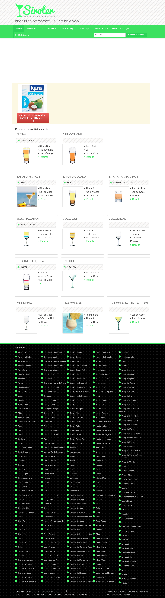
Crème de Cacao (25, 564)
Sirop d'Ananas (128, 370)
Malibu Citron (101, 366)
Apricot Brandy (24, 387)
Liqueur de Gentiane (78, 543)
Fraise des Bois (50, 473)
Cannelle (22, 469)
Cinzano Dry (23, 525)
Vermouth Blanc (128, 548)
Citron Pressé (24, 530)
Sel (123, 361)
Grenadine (48, 517)
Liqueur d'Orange (77, 499)
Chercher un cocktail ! (136, 35)
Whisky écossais (129, 579)
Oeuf (98, 452)
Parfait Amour (101, 461)
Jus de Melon (75, 413)
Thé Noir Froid (128, 531)
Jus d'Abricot (49, 534)
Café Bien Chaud (25, 448)
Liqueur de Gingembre (79, 551)
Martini (99, 396)
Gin (45, 491)
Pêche (98, 473)
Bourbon (21, 426)
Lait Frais (74, 478)
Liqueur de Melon (77, 564)
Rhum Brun (100, 551)
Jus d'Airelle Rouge (52, 543)
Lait (71, 469)
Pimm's (99, 491)
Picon (98, 486)
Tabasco (125, 509)
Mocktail (130, 183)
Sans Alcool (119, 183)
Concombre (23, 551)
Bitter (20, 413)
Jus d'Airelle (49, 538)
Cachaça (22, 439)
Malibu (98, 361)
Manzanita (100, 383)
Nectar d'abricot (102, 426)
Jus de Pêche (75, 422)
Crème (21, 556)
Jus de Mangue (76, 409)
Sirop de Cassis (128, 383)
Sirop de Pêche (128, 442)
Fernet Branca (50, 461)
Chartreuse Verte (25, 495)
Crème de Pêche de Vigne (55, 383)
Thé (123, 522)
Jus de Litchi (75, 404)
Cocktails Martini (101, 28)
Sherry (124, 366)
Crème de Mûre (50, 370)
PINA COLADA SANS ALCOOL (129, 303)
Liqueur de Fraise (77, 530)
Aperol (21, 383)
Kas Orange (75, 452)
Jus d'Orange (49, 551)
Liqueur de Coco (77, 521)
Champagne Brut (25, 478)
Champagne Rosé (25, 482)
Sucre (124, 488)
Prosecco (100, 525)
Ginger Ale (48, 499)
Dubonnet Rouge (51, 435)
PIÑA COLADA (72, 303)
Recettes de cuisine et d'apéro (124, 591)
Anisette (21, 379)
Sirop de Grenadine (130, 420)
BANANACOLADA (74, 176)
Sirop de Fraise (128, 396)
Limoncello (74, 491)
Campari (21, 465)
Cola (20, 547)
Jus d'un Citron (50, 564)
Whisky (125, 574)
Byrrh (20, 435)
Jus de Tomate (76, 443)
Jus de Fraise (75, 374)
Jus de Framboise (77, 379)
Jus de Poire (75, 426)
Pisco (98, 504)
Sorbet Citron (127, 475)
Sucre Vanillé (127, 505)
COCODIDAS (117, 218)
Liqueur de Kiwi (76, 556)
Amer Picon (23, 361)
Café (20, 443)
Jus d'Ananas (49, 547)
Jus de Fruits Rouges (79, 396)
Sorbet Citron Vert (129, 479)
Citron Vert (22, 534)
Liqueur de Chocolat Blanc (81, 517)
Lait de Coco (75, 473)
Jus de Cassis (76, 353)
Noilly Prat (100, 448)
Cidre (20, 517)
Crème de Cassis (25, 573)
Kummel (73, 465)
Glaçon (47, 508)
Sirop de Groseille (129, 425)
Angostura (22, 370)
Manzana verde (102, 379)
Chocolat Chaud (25, 508)
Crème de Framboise (27, 581)
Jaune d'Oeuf (49, 525)
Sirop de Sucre (128, 446)
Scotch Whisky (128, 357)
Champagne (23, 473)
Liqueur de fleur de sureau (81, 525)
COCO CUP (70, 218)
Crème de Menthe (51, 357)
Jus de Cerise (75, 357)
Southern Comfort (129, 484)
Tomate (125, 540)
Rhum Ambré (101, 543)
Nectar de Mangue (103, 439)
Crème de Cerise (25, 577)
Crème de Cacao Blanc (27, 568)
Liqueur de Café (76, 508)
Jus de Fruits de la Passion (81, 387)
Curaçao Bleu (49, 404)
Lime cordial (75, 482)
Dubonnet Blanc (50, 430)
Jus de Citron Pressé (78, 366)
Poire (98, 508)
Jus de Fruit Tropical (78, 383)
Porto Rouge (101, 521)
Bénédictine (23, 409)
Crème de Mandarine (53, 353)
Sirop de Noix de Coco (131, 438)
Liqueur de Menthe (78, 568)
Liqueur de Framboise (79, 538)
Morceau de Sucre (103, 422)
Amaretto (22, 353)
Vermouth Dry (127, 557)
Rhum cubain (101, 556)
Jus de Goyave (76, 400)
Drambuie (48, 422)
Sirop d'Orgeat (128, 379)
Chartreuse (22, 486)
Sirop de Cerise (128, 387)
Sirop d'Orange (128, 374)
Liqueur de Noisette (78, 573)
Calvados (22, 461)
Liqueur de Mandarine (79, 560)
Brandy (21, 430)
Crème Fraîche (50, 391)
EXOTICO (69, 261)
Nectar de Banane (103, 430)
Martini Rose (101, 409)
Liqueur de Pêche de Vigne (81, 581)
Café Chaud (23, 452)
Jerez (46, 530)
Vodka (124, 570)
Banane (21, 400)
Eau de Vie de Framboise (54, 448)
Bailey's (21, 396)
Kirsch (72, 461)
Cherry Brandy (24, 504)
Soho (124, 466)
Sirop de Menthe (129, 429)
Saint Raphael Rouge (105, 573)
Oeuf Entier (100, 456)
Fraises (47, 478)
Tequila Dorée (127, 518)
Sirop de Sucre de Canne (132, 450)
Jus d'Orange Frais (52, 556)
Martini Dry (100, 404)
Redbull (99, 530)
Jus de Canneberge (52, 577)
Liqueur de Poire (103, 353)
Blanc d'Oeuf (23, 417)
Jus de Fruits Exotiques (79, 391)
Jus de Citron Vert (77, 370)
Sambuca (100, 577)
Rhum (23, 140)
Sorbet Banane (128, 471)
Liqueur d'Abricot (77, 495)
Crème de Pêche (51, 379)
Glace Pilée (49, 504)
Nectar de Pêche (103, 443)
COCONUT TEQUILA (30, 261)
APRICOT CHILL (73, 134)
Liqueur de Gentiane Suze (81, 547)
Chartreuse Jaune (25, 491)
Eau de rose (49, 443)
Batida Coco (23, 404)
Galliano (47, 482)
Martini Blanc (101, 400)
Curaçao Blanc (50, 400)
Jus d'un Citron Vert (52, 568)
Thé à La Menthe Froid (131, 527)
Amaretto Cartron (25, 357)
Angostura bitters (25, 374)
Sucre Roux (127, 501)
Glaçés (30, 140)
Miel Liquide (101, 417)
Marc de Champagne (104, 391)
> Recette (43, 157)
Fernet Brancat (50, 465)
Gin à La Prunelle (51, 495)
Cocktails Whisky (66, 28)
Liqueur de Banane (78, 504)
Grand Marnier (50, 512)
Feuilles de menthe (52, 469)
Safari (98, 564)
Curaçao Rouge (50, 413)
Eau (45, 439)
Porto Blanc (101, 517)
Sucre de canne (128, 492)
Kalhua (73, 448)
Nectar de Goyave (103, 435)
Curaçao (47, 396)
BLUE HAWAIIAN (27, 218)
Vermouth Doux (128, 553)
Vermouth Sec (128, 566)
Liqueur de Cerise (77, 512)
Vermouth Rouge (129, 561)
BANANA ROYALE (28, 176)
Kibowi (73, 456)
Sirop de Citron (128, 391)
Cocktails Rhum (32, 28)
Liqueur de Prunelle (104, 357)
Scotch (125, 353)
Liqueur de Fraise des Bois (81, 534)
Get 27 (47, 486)
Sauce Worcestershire (105, 581)
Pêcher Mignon (102, 478)
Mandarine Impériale (104, 374)
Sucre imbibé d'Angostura (132, 497)
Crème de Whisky (51, 387)
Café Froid (22, 456)
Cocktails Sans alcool (24, 35)
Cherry (21, 499)
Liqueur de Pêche (77, 577)
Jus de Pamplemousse (79, 417)
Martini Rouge (102, 413)
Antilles (25, 225)
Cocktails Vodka (49, 28)
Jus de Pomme (76, 430)
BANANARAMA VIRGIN (124, 176)
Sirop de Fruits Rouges (131, 416)
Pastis (98, 469)
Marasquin (100, 387)
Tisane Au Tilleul (128, 535)
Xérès (124, 583)
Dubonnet (48, 426)
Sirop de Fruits (128, 404)
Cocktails (19, 28)
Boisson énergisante (26, 422)
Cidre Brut (22, 521)
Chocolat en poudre (26, 512)
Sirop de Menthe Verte (131, 433)
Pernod (99, 482)
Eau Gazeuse (49, 456)
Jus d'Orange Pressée (53, 560)
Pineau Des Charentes (105, 495)
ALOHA (21, 134)
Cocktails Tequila (83, 28)
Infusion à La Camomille (54, 521)
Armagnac (22, 391)
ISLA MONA (24, 303)
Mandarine (100, 370)
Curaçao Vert (49, 417)
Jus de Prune (75, 435)
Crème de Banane (25, 560)
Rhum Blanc (101, 547)
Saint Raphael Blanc (104, 568)
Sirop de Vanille (128, 462)
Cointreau (22, 543)
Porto (98, 512)
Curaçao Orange (51, 409)
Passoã (99, 465)
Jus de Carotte (50, 581)
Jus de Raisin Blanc (78, 439)
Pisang (99, 499)
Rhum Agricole (102, 538)
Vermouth (126, 544)
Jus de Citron (75, 361)
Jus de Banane (50, 573)
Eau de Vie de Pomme (53, 452)
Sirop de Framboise (130, 400)
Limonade (74, 486)
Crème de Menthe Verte (54, 366)
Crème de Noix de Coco (54, 374)
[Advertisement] (82, 61)
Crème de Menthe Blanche (55, 361)
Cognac (21, 538)
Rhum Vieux (101, 560)
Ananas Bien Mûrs (25, 366)
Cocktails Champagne (120, 28)
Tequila (24, 267)
